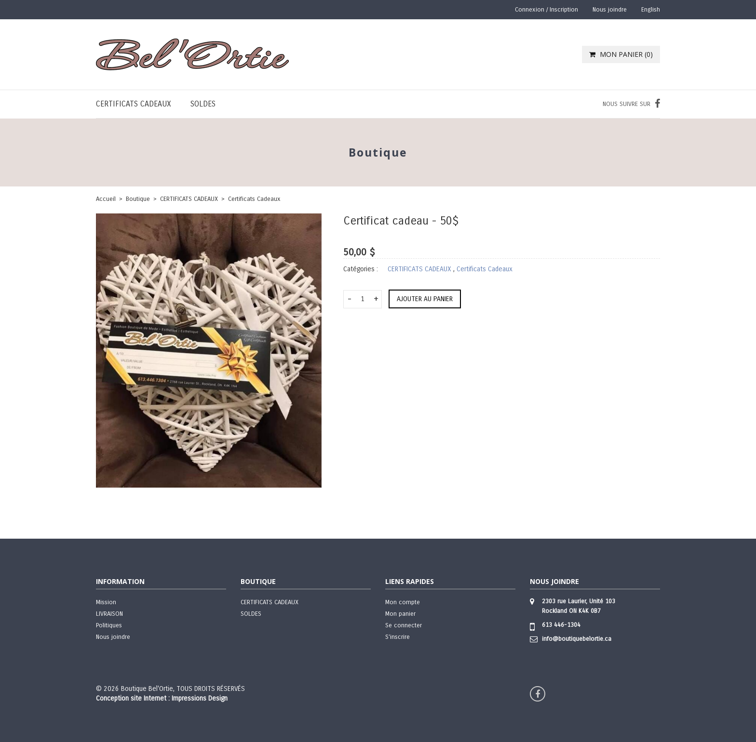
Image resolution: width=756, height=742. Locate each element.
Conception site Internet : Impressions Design (162, 698)
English (650, 9)
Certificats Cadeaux (254, 199)
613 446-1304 (561, 625)
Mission (106, 602)
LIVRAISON (109, 614)
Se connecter (403, 625)
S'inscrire (397, 637)
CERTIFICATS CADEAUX (133, 103)
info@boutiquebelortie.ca (576, 639)
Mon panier (400, 614)
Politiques (109, 625)
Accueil (106, 199)
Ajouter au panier (425, 299)
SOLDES (203, 103)
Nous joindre (610, 9)
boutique (138, 199)
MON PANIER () (621, 54)
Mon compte (402, 602)
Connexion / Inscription (546, 9)
